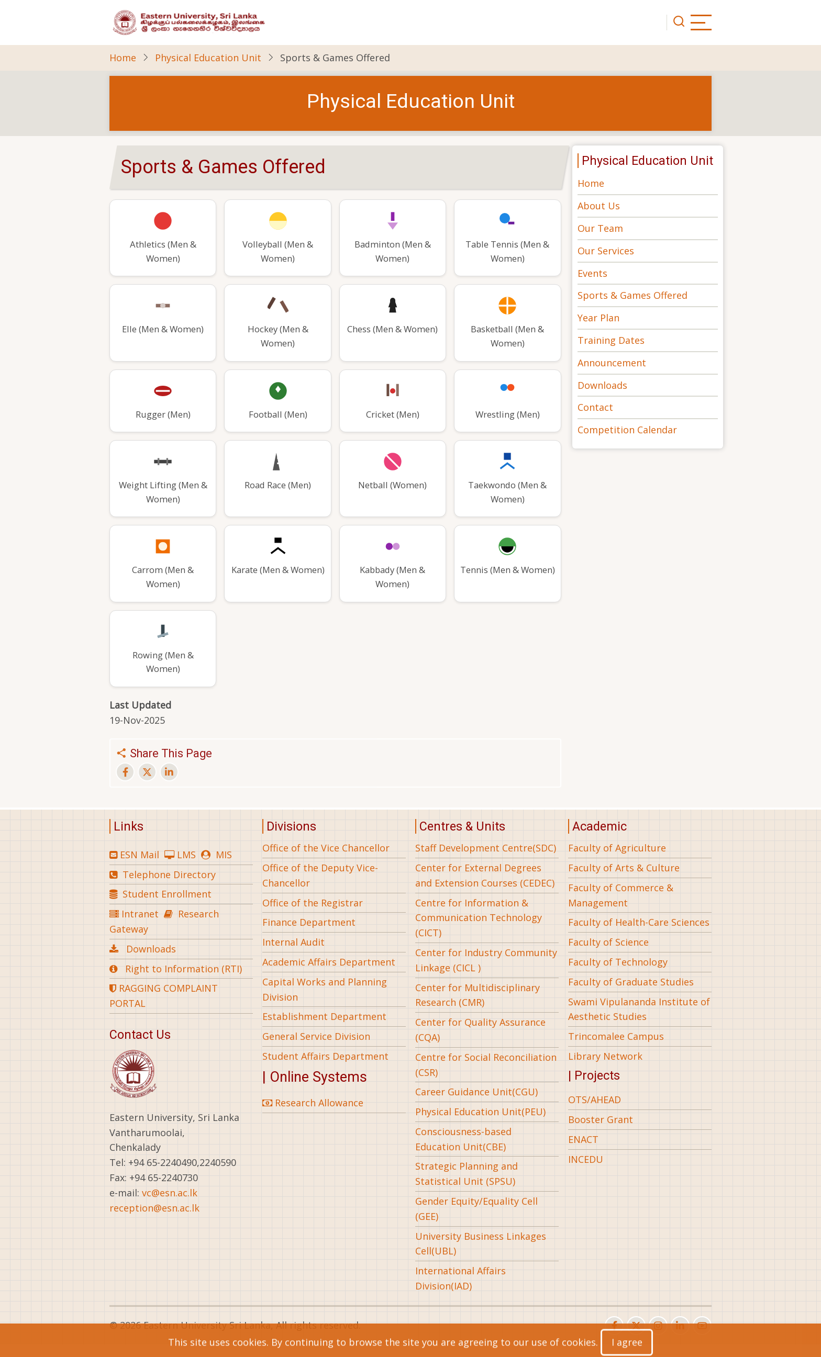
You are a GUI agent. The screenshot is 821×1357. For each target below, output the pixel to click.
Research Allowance (312, 1115)
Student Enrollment (167, 906)
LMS (186, 867)
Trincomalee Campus (616, 1048)
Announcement (612, 362)
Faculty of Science (608, 954)
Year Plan (598, 317)
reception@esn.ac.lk (154, 1220)
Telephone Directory (169, 886)
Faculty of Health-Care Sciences (638, 934)
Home (122, 57)
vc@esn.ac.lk (169, 1205)
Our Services (606, 250)
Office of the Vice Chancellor (326, 860)
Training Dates (611, 340)
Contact (595, 407)
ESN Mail (139, 867)
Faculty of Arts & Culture (624, 880)
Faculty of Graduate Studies (631, 994)
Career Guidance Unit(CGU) (476, 1104)
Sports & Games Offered (632, 295)
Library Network (605, 1068)
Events (592, 273)
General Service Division (316, 1048)
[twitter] (636, 1338)
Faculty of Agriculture (617, 860)
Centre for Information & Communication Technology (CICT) (478, 930)
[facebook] (614, 1338)
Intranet (140, 926)
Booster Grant (600, 1132)
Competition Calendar (627, 429)
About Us (599, 205)
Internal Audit (293, 954)
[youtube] (702, 1338)
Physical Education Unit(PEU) (480, 1124)
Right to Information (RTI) (183, 980)
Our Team (600, 228)
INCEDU (585, 1171)
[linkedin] (680, 1338)
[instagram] (658, 1338)
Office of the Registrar (312, 915)
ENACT (583, 1152)
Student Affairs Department (325, 1068)
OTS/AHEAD (594, 1112)
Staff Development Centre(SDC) (485, 860)
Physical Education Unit (208, 57)
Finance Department (309, 934)
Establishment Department (324, 1029)
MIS (224, 867)
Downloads (602, 385)
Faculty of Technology (618, 974)
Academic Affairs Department (328, 974)
